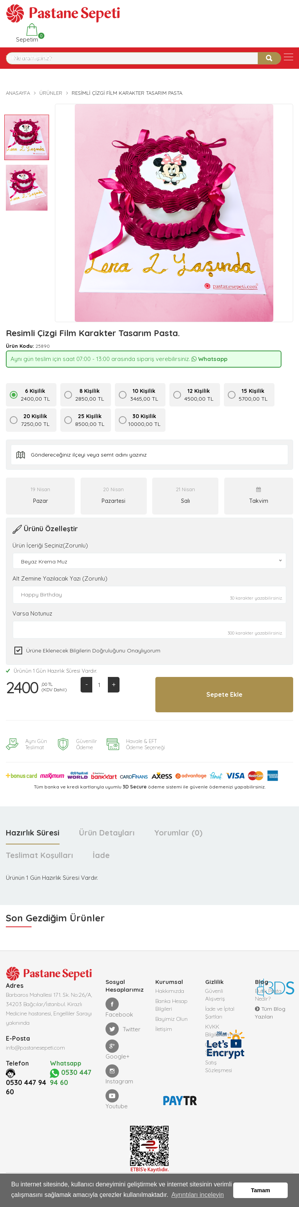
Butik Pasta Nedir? (268, 994)
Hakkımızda (169, 990)
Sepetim (26, 33)
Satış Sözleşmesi (218, 1066)
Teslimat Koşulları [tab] (39, 855)
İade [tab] (101, 855)
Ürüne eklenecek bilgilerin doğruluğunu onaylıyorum (93, 650)
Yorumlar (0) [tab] (178, 832)
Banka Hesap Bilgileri (171, 1005)
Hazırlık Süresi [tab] (33, 832)
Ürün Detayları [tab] (107, 832)
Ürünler (50, 93)
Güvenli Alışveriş (215, 994)
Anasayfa (18, 93)
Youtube (117, 1099)
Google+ (118, 1050)
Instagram (119, 1074)
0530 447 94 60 (26, 1105)
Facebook (119, 1008)
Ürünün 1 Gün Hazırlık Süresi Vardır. (51, 671)
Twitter (123, 1029)
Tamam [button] (260, 1190)
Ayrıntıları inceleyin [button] (197, 1194)
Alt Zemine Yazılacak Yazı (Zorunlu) (59, 578)
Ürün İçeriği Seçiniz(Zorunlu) (50, 545)
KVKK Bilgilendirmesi (222, 1030)
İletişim (163, 1029)
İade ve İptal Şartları (219, 1012)
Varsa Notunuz (32, 613)
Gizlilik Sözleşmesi (218, 1048)
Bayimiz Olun (171, 1018)
